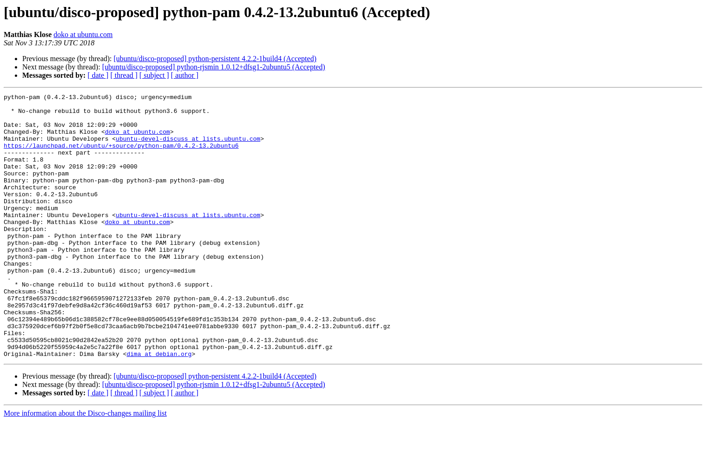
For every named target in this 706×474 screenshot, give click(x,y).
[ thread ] (124, 75)
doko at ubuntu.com (83, 34)
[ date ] (98, 75)
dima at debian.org (158, 406)
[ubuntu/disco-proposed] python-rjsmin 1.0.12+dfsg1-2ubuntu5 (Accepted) (213, 67)
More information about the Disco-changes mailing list (85, 466)
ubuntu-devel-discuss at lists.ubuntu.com (188, 148)
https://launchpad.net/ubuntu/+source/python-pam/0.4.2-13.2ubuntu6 (121, 156)
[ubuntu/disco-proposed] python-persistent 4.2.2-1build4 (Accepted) (214, 58)
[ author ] (185, 75)
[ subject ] (154, 75)
